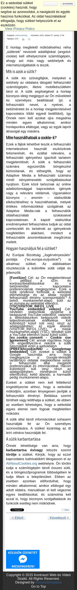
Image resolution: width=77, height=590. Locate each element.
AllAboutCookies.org (21, 463)
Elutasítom (50, 4)
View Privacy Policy (20, 29)
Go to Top (38, 586)
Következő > (59, 518)
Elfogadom (68, 4)
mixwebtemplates (48, 582)
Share (67, 510)
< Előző (17, 518)
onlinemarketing (21, 35)
